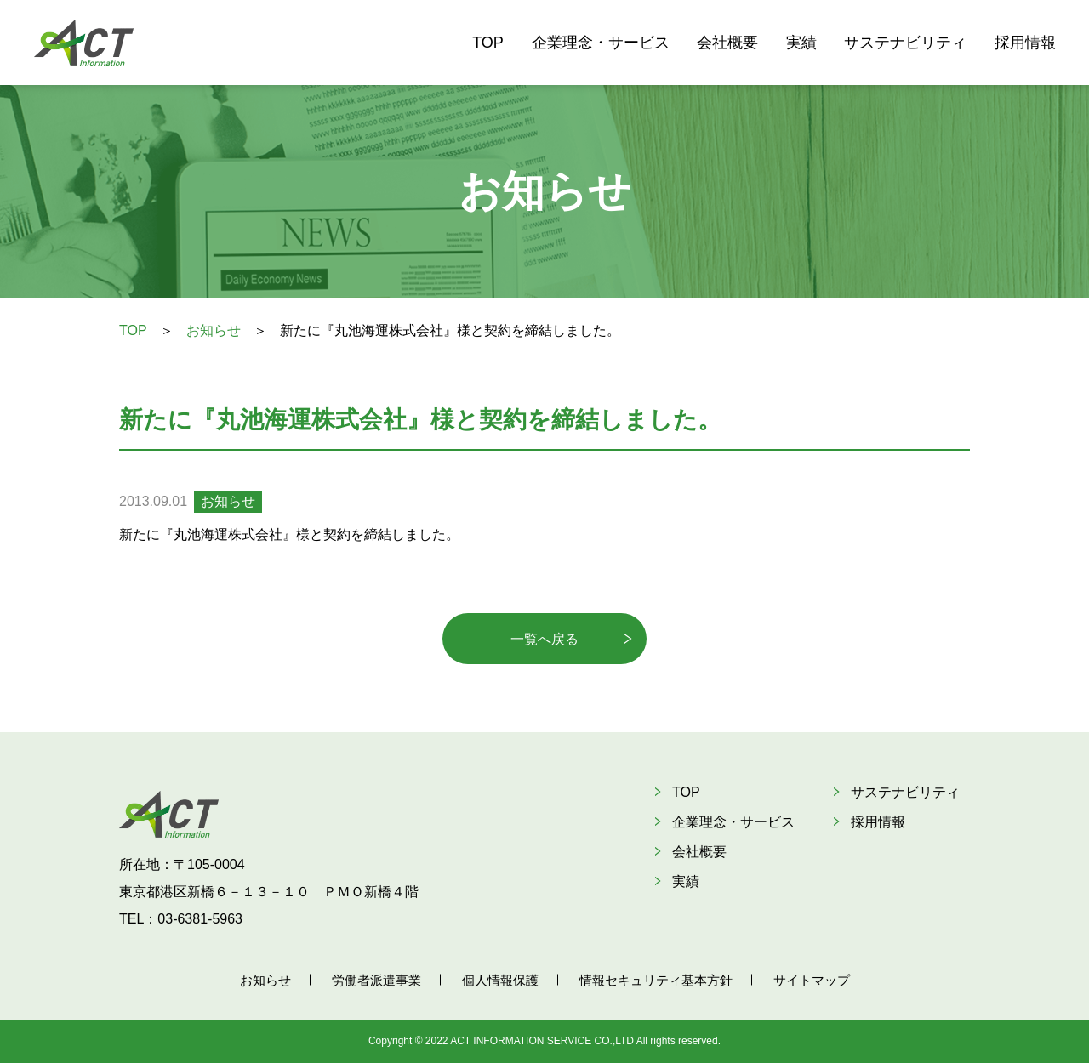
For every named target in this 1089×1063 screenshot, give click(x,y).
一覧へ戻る (544, 639)
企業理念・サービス (601, 42)
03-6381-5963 (199, 919)
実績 (801, 42)
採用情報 (1025, 42)
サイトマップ (811, 980)
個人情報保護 (500, 980)
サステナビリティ (905, 42)
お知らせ (213, 330)
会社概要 (727, 42)
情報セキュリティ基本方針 (656, 980)
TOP (488, 42)
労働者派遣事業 (376, 980)
